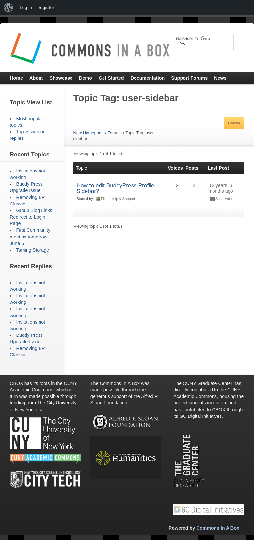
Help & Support (123, 199)
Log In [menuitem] (26, 7)
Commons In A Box (217, 528)
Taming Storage (32, 250)
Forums (114, 132)
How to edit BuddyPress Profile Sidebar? (115, 188)
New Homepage (88, 132)
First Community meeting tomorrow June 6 (30, 236)
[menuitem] (8, 7)
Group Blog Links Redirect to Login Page (31, 217)
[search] (193, 38)
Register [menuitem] (45, 7)
